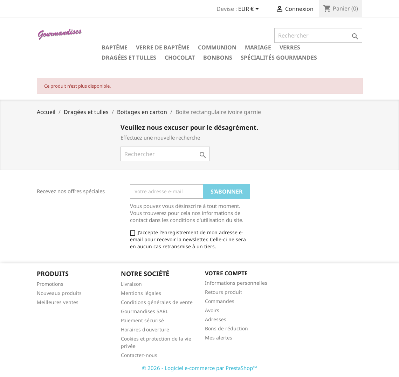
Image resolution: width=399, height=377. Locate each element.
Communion (217, 47)
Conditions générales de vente (157, 302)
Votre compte (226, 273)
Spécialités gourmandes (279, 57)
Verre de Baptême (163, 47)
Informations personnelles (236, 283)
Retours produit (223, 292)
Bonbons (217, 57)
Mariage (258, 47)
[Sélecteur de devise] (249, 9)
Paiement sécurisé (142, 320)
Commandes (219, 301)
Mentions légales (141, 293)
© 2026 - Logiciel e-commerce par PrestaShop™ (199, 367)
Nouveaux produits (59, 293)
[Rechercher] (318, 35)
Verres (290, 47)
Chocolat (180, 57)
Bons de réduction (226, 328)
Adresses (215, 319)
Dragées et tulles (129, 57)
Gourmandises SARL (144, 311)
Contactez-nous (139, 355)
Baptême (115, 47)
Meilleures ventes (57, 302)
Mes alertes (218, 337)
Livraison (131, 284)
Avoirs (212, 310)
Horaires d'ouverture (145, 329)
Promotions (50, 284)
